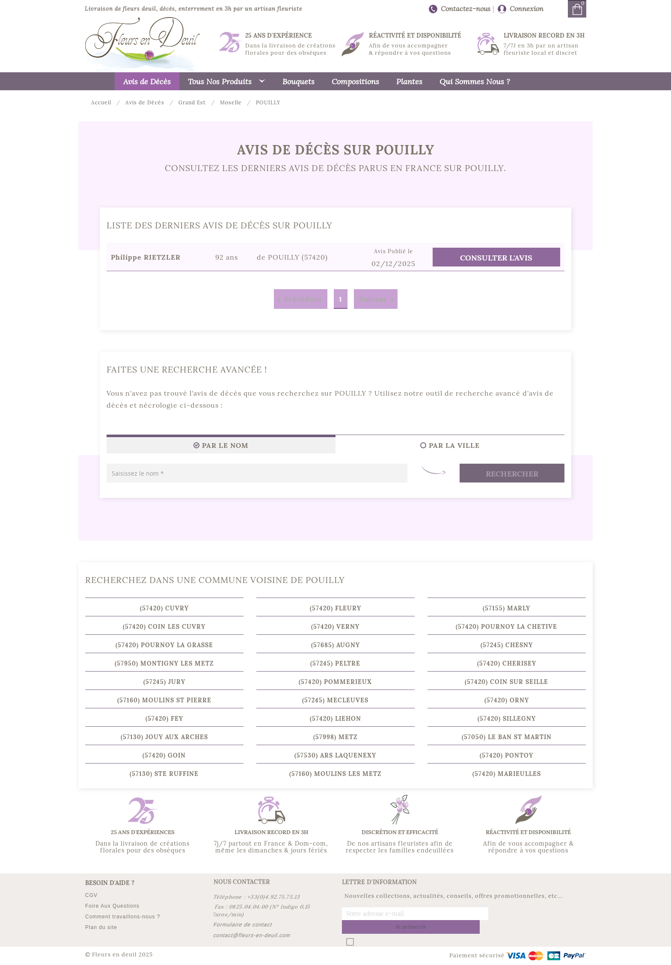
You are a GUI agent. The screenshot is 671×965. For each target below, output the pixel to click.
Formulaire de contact (243, 925)
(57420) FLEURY (335, 608)
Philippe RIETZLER (146, 257)
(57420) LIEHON (335, 718)
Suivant (378, 300)
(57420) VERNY (335, 627)
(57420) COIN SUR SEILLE (506, 682)
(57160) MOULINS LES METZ (335, 774)
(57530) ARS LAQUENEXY (335, 755)
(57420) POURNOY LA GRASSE (164, 645)
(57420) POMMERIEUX (335, 682)
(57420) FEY (164, 718)
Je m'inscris (537, 914)
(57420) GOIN (164, 755)
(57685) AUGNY (335, 645)
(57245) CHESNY (507, 645)
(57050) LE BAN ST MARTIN (507, 737)
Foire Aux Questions (112, 906)
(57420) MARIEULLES (506, 774)
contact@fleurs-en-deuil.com (252, 935)
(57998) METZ (335, 737)
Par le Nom (221, 445)
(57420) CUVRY (164, 608)
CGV (91, 895)
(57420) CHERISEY (506, 663)
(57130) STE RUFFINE (164, 774)
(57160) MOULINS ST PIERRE (164, 700)
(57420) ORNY (506, 700)
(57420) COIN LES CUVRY (164, 627)
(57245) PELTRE (335, 663)
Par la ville (450, 445)
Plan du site (101, 927)
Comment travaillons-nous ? (122, 917)
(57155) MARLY (506, 608)
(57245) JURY (164, 682)
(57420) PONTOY (506, 755)
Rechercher (512, 474)
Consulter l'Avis (496, 258)
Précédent (298, 300)
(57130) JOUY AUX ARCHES (164, 737)
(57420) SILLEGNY (507, 718)
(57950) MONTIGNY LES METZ (164, 663)
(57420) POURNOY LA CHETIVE (506, 627)
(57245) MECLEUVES (335, 700)
